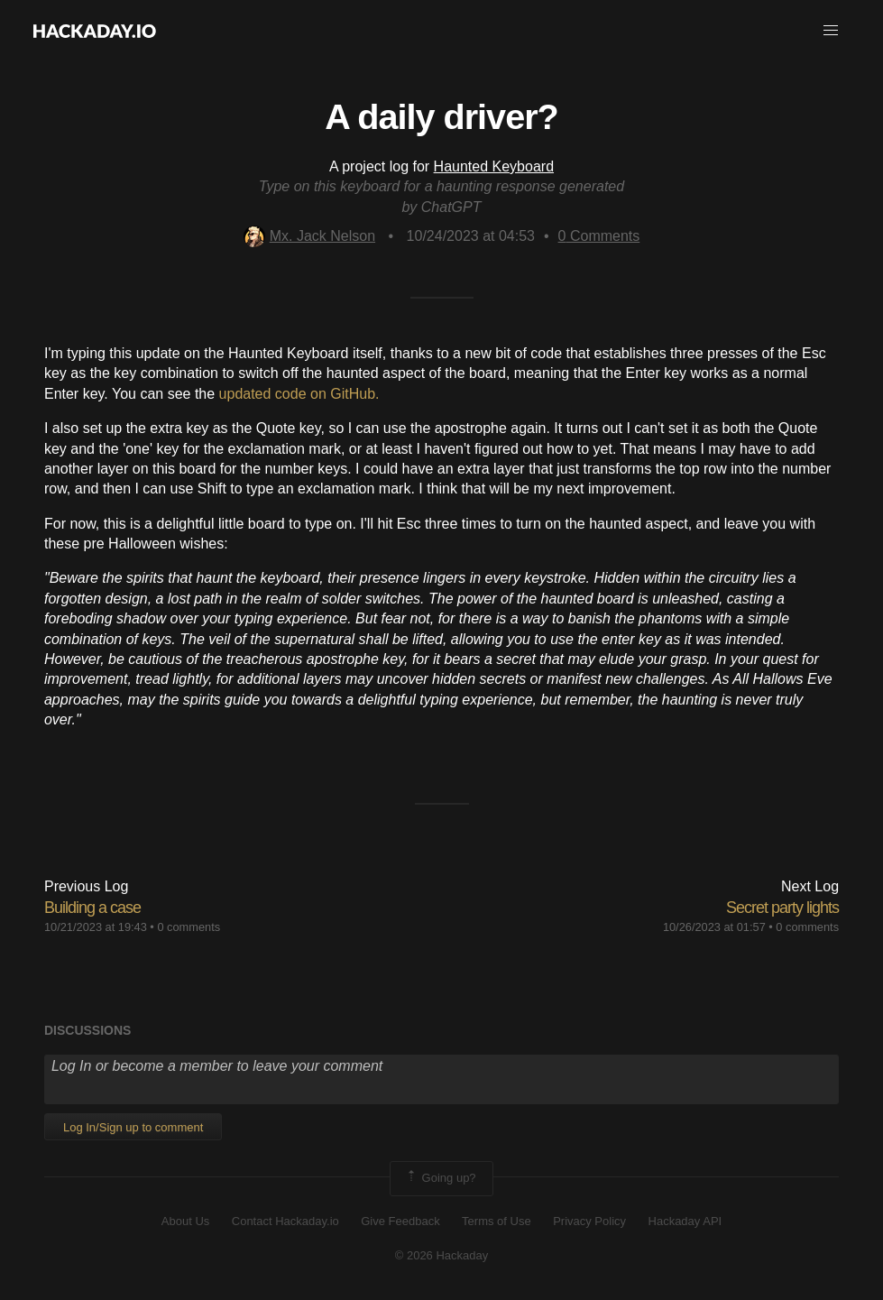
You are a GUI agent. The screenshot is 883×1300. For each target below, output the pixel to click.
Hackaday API (685, 1221)
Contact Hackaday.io (285, 1221)
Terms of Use (496, 1221)
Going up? (440, 1178)
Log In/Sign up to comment (133, 1127)
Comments (599, 236)
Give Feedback (400, 1221)
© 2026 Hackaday (442, 1255)
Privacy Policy (589, 1221)
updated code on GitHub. (299, 393)
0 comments (188, 927)
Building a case (92, 908)
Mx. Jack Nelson (309, 236)
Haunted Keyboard (494, 166)
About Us (185, 1221)
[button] (830, 30)
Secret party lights (782, 908)
